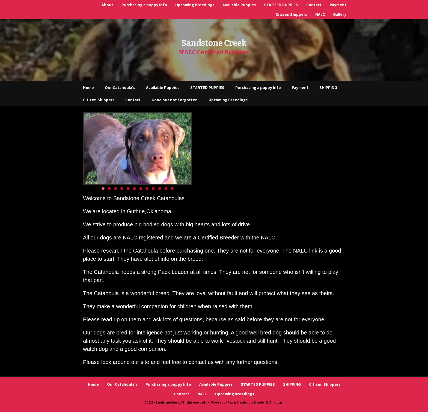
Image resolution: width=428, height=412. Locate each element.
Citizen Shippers (291, 14)
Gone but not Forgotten (174, 99)
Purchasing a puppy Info (144, 4)
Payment (338, 4)
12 (172, 188)
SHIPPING (328, 87)
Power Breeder (237, 402)
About (107, 4)
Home (88, 87)
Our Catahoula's (120, 87)
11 (165, 188)
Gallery (339, 14)
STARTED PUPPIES (281, 4)
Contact (314, 4)
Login (280, 402)
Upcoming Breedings (194, 4)
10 (159, 188)
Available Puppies (239, 4)
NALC (320, 14)
